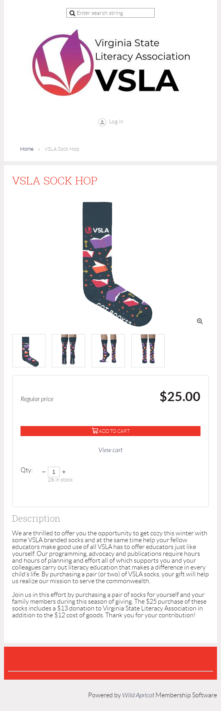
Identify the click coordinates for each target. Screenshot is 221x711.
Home (27, 149)
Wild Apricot (138, 695)
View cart (110, 450)
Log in (116, 121)
